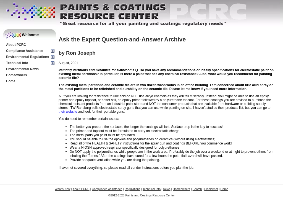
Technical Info (17, 63)
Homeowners (16, 75)
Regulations (132, 189)
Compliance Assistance (24, 51)
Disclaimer (211, 189)
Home (10, 81)
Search (197, 189)
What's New (62, 189)
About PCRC (16, 45)
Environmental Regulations (27, 57)
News (167, 189)
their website (68, 112)
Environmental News (22, 69)
